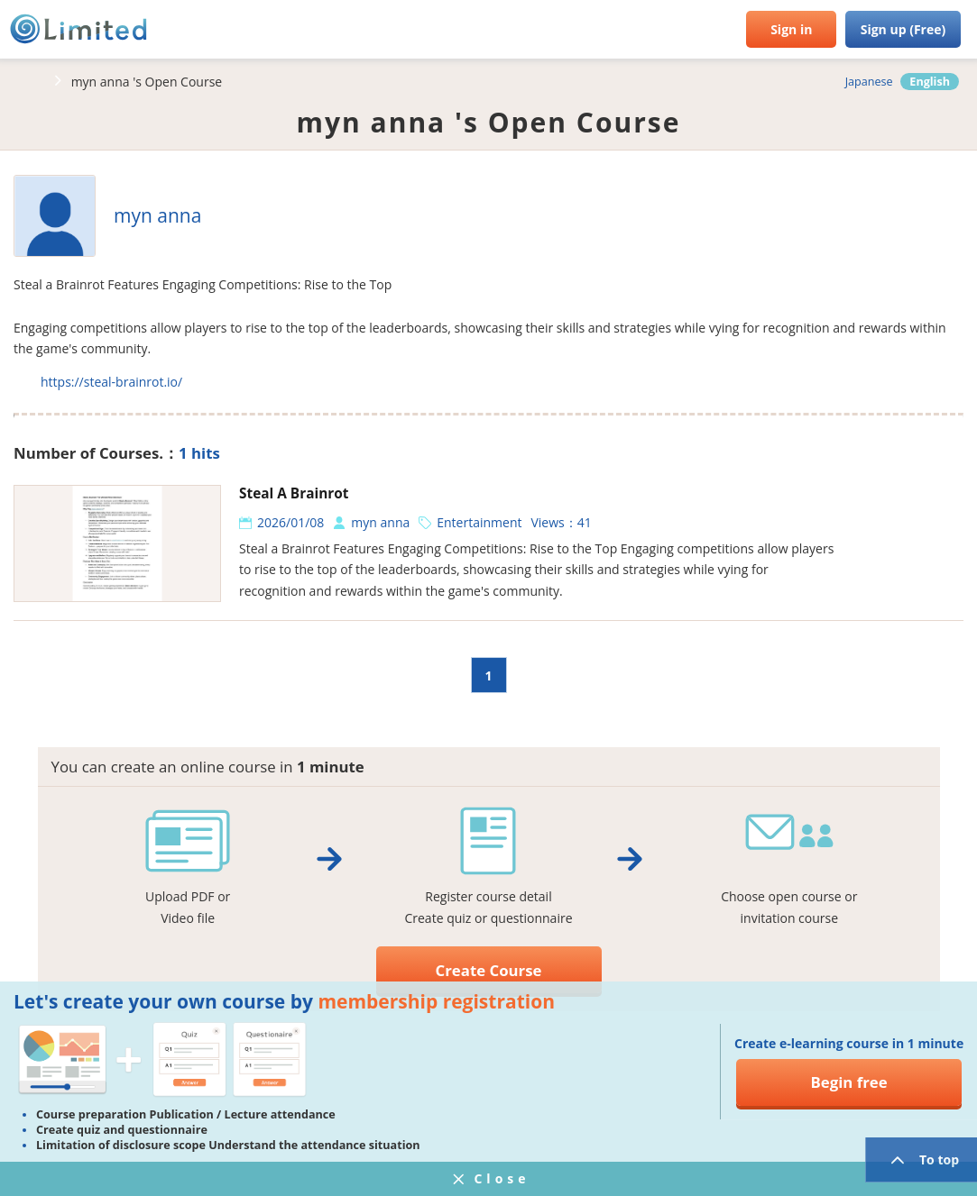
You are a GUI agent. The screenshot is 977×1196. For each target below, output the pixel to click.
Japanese (869, 81)
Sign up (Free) (903, 29)
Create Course (489, 970)
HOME (27, 81)
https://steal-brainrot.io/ (111, 381)
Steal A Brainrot (294, 493)
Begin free (849, 1082)
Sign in (791, 29)
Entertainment (479, 522)
